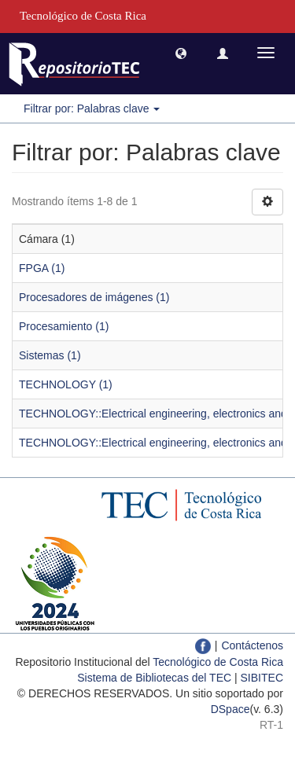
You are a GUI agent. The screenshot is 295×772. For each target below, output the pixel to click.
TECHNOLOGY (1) (65, 384)
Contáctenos (252, 645)
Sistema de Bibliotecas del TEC (154, 677)
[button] (181, 52)
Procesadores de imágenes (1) (94, 297)
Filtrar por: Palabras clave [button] (92, 108)
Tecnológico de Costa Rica (218, 662)
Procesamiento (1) (64, 326)
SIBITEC (262, 677)
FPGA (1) (42, 268)
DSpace (230, 709)
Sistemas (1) (50, 355)
